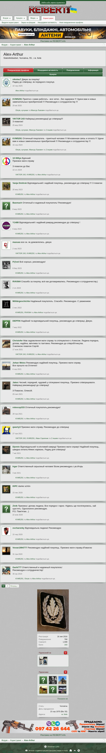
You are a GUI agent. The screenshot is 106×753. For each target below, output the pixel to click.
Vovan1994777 (20, 547)
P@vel (16, 262)
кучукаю (24, 110)
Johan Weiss (19, 362)
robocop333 (19, 407)
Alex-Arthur (20, 91)
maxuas (16, 242)
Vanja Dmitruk (20, 183)
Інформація (93, 70)
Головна (70, 750)
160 (65, 645)
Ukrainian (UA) (53, 747)
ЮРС (15, 486)
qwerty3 (17, 427)
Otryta (17, 110)
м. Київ (64, 714)
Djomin (16, 446)
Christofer (18, 340)
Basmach (17, 203)
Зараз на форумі (28, 22)
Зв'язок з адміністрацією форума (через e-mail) (48, 751)
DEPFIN (16, 321)
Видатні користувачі (10, 22)
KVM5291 (17, 99)
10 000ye (17, 158)
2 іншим (49, 130)
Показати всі (62, 699)
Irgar (15, 466)
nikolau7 (17, 79)
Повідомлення (73, 70)
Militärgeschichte (21, 301)
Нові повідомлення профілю (71, 22)
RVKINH (17, 281)
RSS (79, 750)
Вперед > (14, 586)
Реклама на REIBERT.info (53, 41)
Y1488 (16, 222)
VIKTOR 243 (19, 118)
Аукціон (52, 74)
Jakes (15, 382)
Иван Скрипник (42, 438)
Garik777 (17, 567)
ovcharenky (18, 528)
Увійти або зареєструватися (53, 2)
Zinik (15, 506)
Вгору (75, 750)
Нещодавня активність (47, 22)
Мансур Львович (38, 110)
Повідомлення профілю (18, 70)
